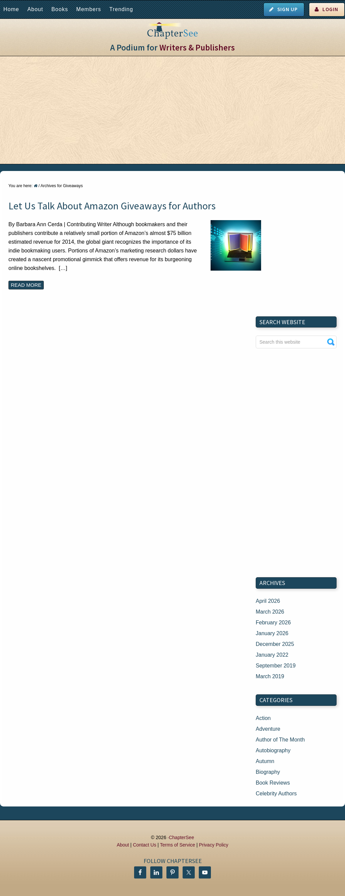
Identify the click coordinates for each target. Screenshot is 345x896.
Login (330, 9)
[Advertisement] (172, 110)
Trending (121, 9)
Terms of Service (177, 845)
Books (59, 9)
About (35, 9)
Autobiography (273, 750)
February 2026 (273, 622)
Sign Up (287, 9)
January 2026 (272, 633)
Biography (268, 772)
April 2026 (268, 601)
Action (263, 718)
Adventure (268, 729)
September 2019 (275, 665)
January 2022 (272, 655)
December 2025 (275, 644)
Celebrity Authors (276, 793)
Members (88, 9)
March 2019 (270, 676)
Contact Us (144, 845)
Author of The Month (280, 740)
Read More (26, 285)
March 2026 (270, 612)
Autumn (265, 761)
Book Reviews (273, 783)
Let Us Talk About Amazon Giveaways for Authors (112, 205)
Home (11, 9)
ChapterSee (181, 837)
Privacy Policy (213, 845)
